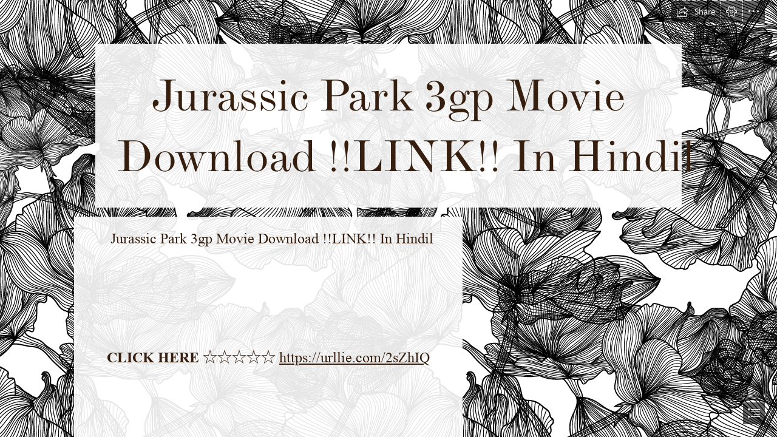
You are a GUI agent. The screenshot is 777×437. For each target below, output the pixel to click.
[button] (695, 11)
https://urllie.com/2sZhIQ (354, 358)
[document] (388, 218)
